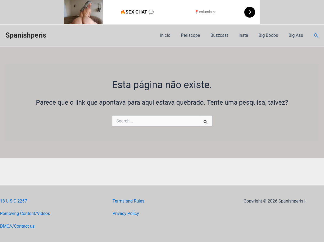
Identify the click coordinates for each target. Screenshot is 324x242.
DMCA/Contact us (17, 226)
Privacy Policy (125, 213)
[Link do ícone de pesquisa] (316, 35)
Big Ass (296, 35)
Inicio (175, 35)
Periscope (198, 35)
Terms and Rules (128, 201)
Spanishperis (25, 35)
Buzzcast (225, 35)
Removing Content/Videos (25, 213)
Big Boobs (271, 35)
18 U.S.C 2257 (13, 201)
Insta (247, 35)
